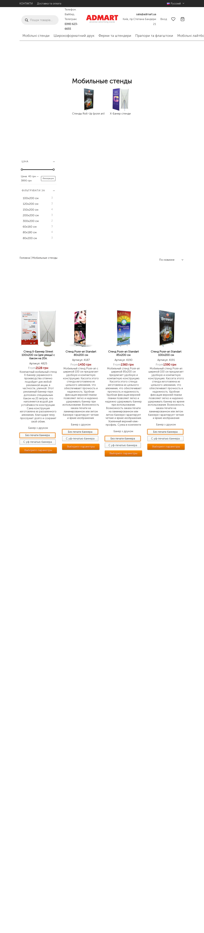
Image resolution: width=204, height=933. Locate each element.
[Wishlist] (173, 19)
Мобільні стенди (36, 36)
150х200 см (30, 209)
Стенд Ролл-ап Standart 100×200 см (171, 245)
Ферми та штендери (115, 36)
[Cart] (182, 19)
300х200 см (31, 221)
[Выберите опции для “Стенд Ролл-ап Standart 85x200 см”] (139, 379)
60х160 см (30, 226)
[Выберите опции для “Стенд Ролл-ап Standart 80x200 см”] (107, 369)
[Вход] (163, 19)
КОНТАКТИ (26, 3)
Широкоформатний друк (74, 36)
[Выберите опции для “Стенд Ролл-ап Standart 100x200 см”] (171, 376)
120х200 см (30, 204)
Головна (67, 158)
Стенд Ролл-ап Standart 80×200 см (107, 243)
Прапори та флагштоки (154, 36)
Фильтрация (48, 178)
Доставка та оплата (49, 3)
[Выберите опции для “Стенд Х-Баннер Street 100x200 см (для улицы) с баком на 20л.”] (75, 369)
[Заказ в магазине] (171, 160)
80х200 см (30, 238)
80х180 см (30, 232)
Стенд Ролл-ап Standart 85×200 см (139, 243)
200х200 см (31, 215)
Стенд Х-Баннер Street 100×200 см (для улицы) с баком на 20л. (75, 247)
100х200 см (31, 198)
